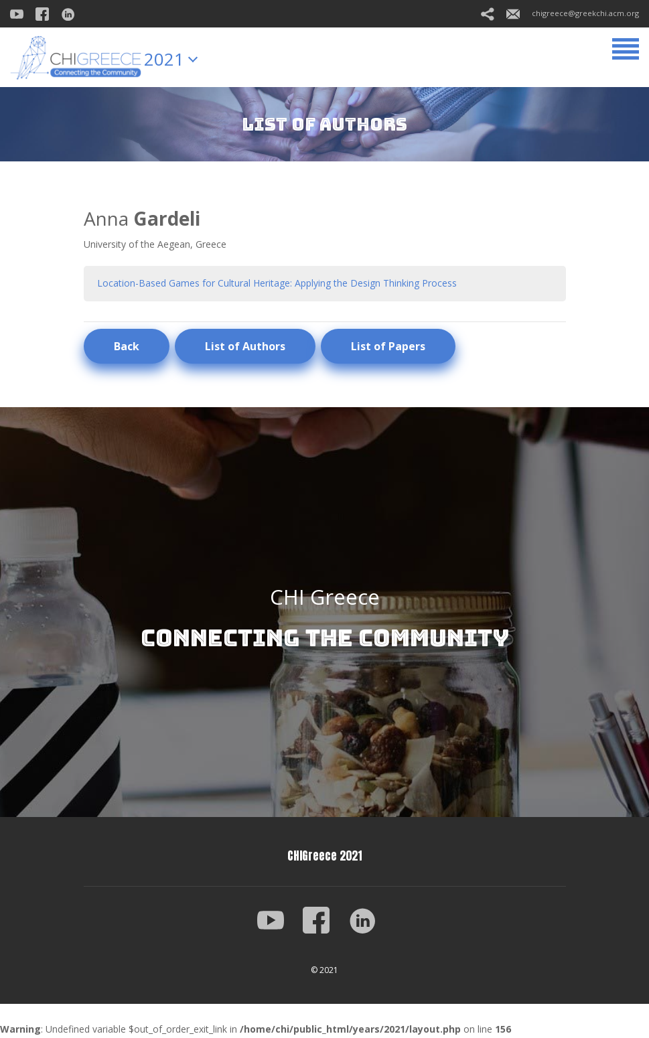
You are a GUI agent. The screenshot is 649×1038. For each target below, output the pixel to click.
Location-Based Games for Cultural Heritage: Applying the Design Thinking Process (277, 283)
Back (126, 346)
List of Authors (245, 346)
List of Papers (388, 346)
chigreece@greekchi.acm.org (572, 13)
